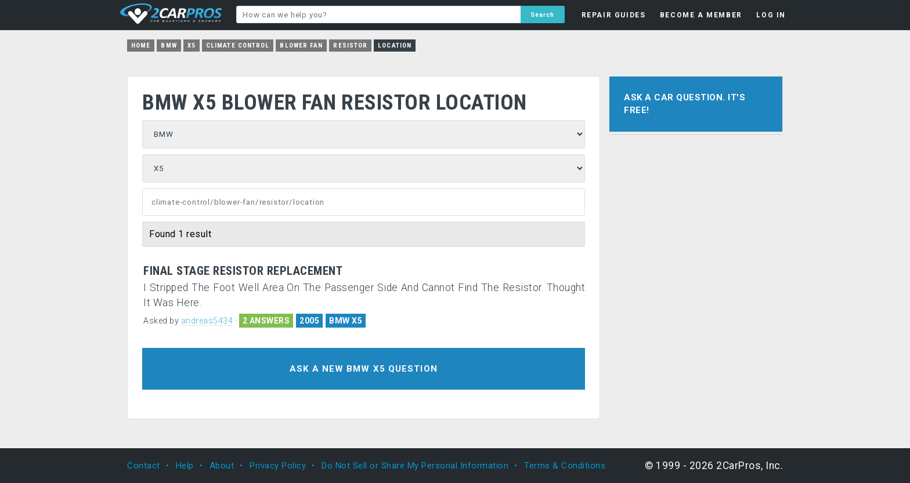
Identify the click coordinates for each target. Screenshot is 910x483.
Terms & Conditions (564, 465)
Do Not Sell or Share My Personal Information (415, 465)
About (222, 465)
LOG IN (771, 15)
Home (140, 45)
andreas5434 (207, 320)
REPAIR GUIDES (614, 15)
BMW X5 (345, 320)
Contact (143, 465)
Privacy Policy (278, 465)
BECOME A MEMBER (701, 15)
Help (185, 465)
